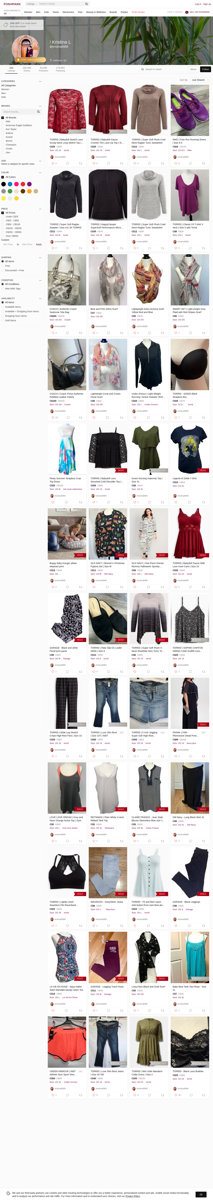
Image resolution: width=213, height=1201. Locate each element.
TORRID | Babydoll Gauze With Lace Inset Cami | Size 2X (189, 565)
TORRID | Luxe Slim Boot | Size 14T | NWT (104, 734)
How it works (175, 12)
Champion (8, 144)
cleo (5, 152)
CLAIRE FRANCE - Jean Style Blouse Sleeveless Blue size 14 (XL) (148, 819)
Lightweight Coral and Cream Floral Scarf (106, 395)
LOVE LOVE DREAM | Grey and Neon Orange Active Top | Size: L (66, 819)
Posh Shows (138, 12)
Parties (124, 12)
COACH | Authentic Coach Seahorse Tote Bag (63, 310)
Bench (6, 141)
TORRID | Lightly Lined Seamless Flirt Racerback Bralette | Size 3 (63, 904)
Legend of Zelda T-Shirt (185, 478)
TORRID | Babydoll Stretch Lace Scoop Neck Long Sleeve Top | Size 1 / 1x (66, 141)
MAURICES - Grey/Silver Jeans (107, 902)
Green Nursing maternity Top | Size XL (147, 480)
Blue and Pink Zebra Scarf (104, 309)
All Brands (8, 117)
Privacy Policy (133, 1196)
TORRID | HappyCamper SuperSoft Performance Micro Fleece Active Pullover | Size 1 (106, 226)
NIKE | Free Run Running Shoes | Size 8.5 (189, 141)
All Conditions (10, 284)
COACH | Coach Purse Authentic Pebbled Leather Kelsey (66, 395)
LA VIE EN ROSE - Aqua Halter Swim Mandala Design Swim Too (66, 988)
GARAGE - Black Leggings (186, 902)
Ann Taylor (9, 129)
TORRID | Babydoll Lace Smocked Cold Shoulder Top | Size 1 (106, 480)
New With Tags (10, 288)
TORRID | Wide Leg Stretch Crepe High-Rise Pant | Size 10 (66, 734)
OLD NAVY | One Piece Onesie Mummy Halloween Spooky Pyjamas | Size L (148, 565)
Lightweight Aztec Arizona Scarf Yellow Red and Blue (148, 310)
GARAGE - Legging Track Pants (107, 986)
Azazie (7, 137)
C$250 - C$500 (11, 232)
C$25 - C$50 (10, 220)
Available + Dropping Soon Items (20, 311)
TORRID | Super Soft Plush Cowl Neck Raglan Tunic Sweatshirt (148, 141)
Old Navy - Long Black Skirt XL (188, 817)
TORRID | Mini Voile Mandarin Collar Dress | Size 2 (147, 1073)
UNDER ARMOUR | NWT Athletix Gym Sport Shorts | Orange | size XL (63, 1073)
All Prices (8, 212)
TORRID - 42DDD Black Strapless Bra (185, 395)
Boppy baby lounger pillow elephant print (63, 565)
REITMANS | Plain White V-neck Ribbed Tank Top (107, 819)
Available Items (11, 307)
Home (56, 12)
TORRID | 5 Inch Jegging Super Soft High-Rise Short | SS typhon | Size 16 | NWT (144, 734)
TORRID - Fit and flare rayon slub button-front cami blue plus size (148, 904)
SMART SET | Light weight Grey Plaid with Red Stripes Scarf (189, 310)
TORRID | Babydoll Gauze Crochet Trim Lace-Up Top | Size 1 (107, 141)
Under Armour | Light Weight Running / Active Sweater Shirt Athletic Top (147, 395)
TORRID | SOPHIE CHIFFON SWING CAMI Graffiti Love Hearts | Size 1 (188, 650)
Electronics (68, 12)
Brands (113, 12)
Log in (198, 4)
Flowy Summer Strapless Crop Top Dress (65, 480)
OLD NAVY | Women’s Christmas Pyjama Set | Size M (108, 565)
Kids (46, 12)
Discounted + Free (12, 270)
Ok (201, 1194)
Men (38, 12)
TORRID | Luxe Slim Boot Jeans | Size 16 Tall (107, 1073)
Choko (6, 148)
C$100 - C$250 (11, 228)
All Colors (8, 177)
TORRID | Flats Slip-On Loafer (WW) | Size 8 (106, 649)
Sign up (207, 4)
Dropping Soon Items (14, 316)
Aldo (5, 121)
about (193, 69)
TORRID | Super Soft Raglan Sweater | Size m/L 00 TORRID (65, 226)
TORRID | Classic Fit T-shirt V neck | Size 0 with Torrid (188, 226)
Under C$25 (9, 216)
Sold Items (8, 320)
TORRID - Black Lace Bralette (188, 1071)
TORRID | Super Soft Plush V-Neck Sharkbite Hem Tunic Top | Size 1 (148, 650)
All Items (7, 261)
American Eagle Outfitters (16, 125)
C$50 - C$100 (10, 224)
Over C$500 (9, 236)
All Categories (8, 85)
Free (5, 266)
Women (28, 12)
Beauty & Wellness (96, 12)
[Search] (61, 3)
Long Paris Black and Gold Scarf (148, 986)
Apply (39, 244)
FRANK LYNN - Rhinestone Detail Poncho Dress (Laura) (186, 734)
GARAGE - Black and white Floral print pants (64, 649)
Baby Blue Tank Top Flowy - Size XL (189, 988)
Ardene (7, 133)
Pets (80, 12)
